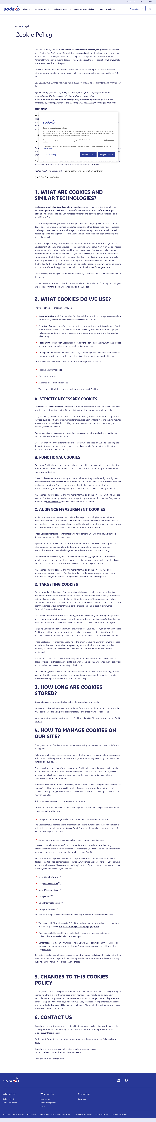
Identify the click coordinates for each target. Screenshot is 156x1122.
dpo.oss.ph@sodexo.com (48, 1033)
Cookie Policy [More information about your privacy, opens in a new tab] (48, 148)
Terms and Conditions (102, 1114)
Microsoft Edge (51, 890)
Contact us (136, 8)
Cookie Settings (53, 501)
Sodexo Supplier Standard (84, 1114)
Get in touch (82, 1099)
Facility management (48, 1103)
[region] (78, 137)
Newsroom (131, 2)
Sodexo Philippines (10, 1103)
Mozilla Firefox (51, 883)
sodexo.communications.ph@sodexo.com (62, 1052)
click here (46, 949)
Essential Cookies (88, 155)
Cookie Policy (31, 1114)
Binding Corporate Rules (119, 1114)
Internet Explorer (52, 903)
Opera (47, 896)
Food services (45, 1099)
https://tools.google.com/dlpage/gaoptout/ (79, 926)
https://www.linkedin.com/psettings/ (64, 936)
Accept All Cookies (106, 155)
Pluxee (42, 1106)
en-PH (150, 2)
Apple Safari (49, 909)
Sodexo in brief (8, 1099)
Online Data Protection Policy (60, 1114)
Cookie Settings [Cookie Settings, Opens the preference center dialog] (51, 155)
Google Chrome (51, 877)
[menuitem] (12, 8)
